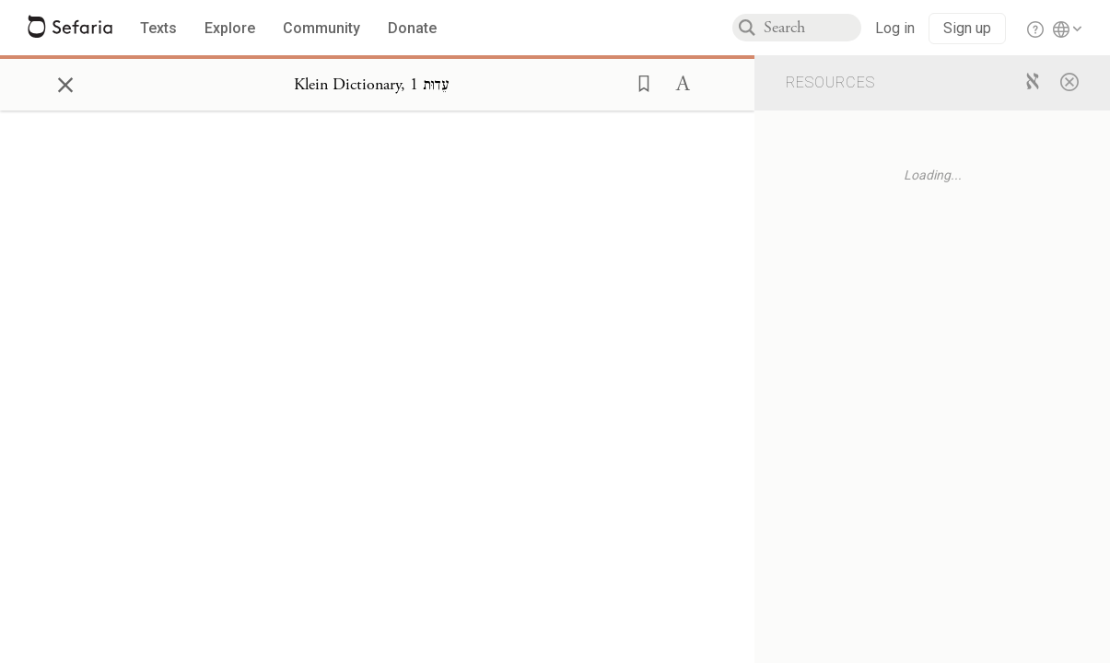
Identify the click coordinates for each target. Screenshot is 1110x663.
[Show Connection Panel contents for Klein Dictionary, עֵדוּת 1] (372, 85)
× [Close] (65, 82)
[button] (638, 82)
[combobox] (812, 27)
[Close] (1069, 81)
